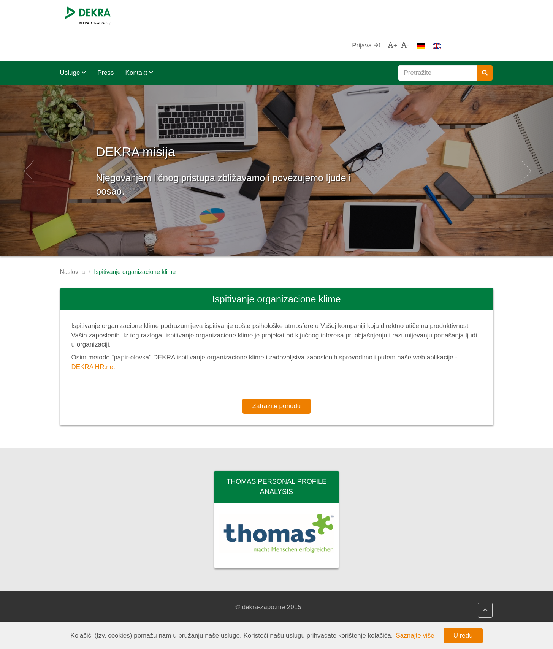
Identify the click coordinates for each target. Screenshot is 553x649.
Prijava (417, 15)
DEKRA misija (170, 118)
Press (105, 42)
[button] (27, 140)
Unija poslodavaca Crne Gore (332, 616)
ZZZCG (301, 598)
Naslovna (72, 241)
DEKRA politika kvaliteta (213, 616)
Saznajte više (415, 635)
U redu (463, 635)
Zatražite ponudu (276, 375)
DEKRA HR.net (93, 336)
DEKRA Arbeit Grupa (98, 607)
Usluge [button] (73, 42)
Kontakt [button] (139, 42)
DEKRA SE (84, 598)
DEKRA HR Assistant (209, 607)
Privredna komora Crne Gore (331, 607)
